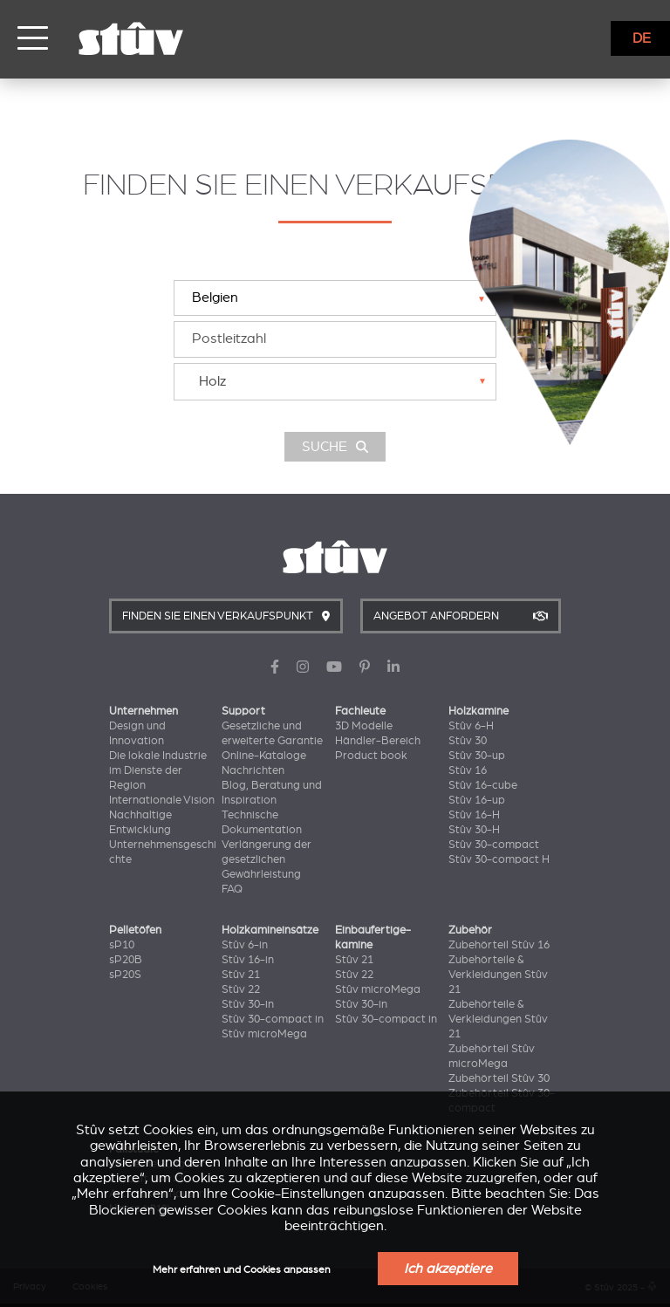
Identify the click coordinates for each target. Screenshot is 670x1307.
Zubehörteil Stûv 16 (499, 945)
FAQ (232, 889)
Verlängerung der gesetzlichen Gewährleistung (266, 859)
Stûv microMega (264, 1034)
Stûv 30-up (476, 755)
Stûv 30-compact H (499, 859)
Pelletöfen (135, 930)
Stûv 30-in (248, 1004)
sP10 (121, 945)
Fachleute (360, 711)
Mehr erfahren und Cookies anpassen (242, 1270)
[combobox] (335, 381)
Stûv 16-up (476, 800)
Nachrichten (253, 770)
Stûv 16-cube (482, 785)
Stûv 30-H (474, 830)
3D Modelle (364, 726)
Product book (371, 755)
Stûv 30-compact (493, 844)
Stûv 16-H (474, 815)
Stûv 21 (241, 974)
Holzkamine (478, 711)
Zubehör (470, 930)
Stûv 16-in (248, 960)
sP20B (125, 960)
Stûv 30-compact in (273, 1019)
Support (243, 711)
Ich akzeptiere (448, 1268)
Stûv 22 (241, 989)
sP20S (125, 974)
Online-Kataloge (264, 755)
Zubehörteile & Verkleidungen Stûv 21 (498, 975)
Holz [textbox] (212, 381)
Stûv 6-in (245, 945)
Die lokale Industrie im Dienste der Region (158, 770)
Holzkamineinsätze (270, 930)
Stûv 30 (467, 741)
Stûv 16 (467, 770)
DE (641, 38)
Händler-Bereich (377, 741)
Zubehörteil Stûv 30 (499, 1078)
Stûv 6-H (471, 726)
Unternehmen (143, 711)
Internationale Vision (162, 800)
